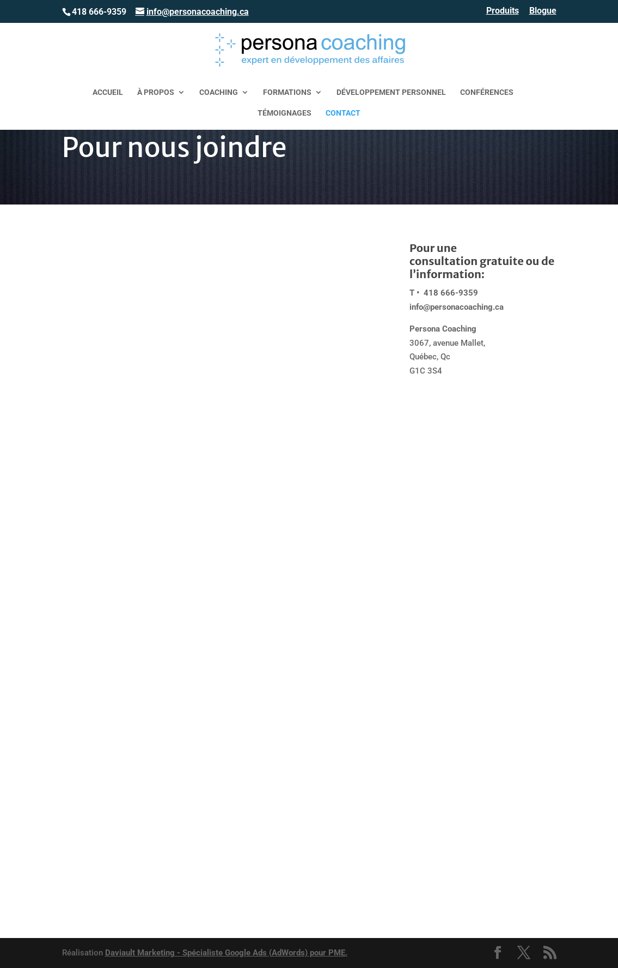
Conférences (486, 92)
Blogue (542, 11)
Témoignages (284, 113)
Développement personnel (391, 92)
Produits (502, 11)
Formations (287, 92)
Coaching (218, 92)
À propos (155, 92)
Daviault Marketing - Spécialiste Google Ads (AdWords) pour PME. (226, 953)
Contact (343, 113)
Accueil (108, 92)
